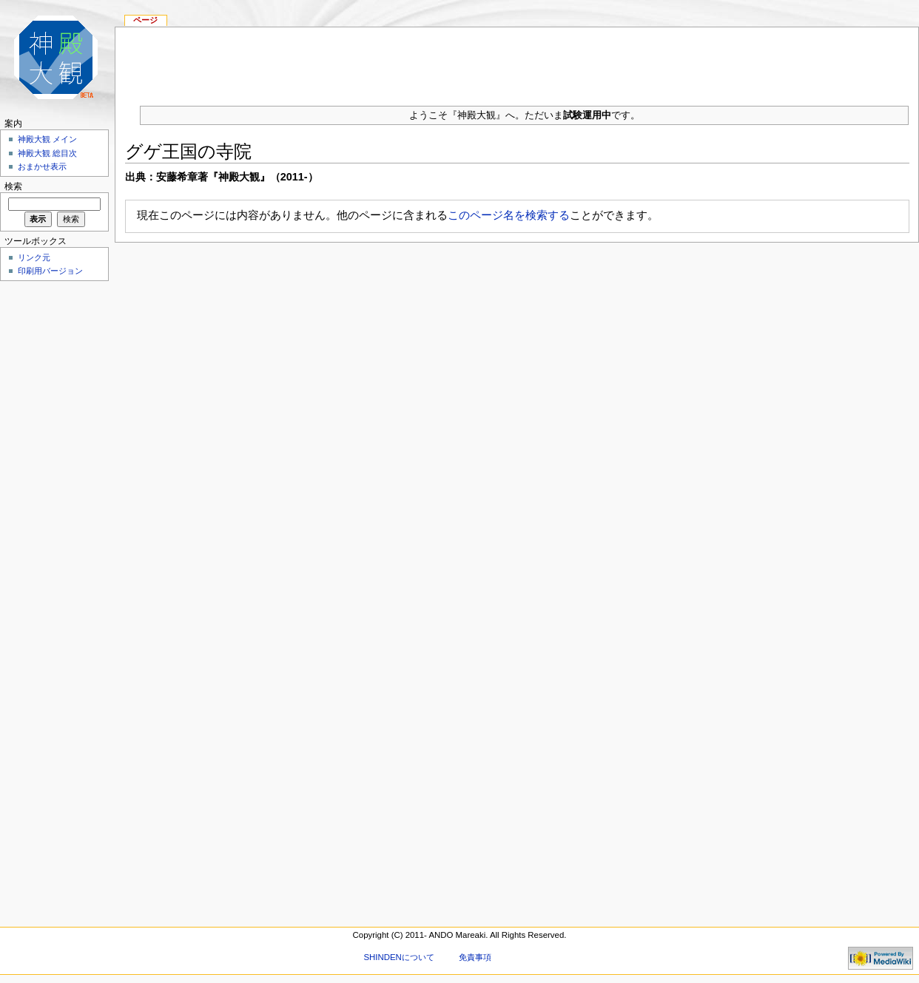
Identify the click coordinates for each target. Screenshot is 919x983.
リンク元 (34, 257)
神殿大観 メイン (47, 139)
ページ (145, 20)
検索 (13, 186)
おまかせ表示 (42, 166)
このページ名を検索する (509, 215)
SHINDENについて (398, 957)
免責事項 (475, 957)
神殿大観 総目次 (47, 153)
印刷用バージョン (50, 270)
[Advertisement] (51, 507)
